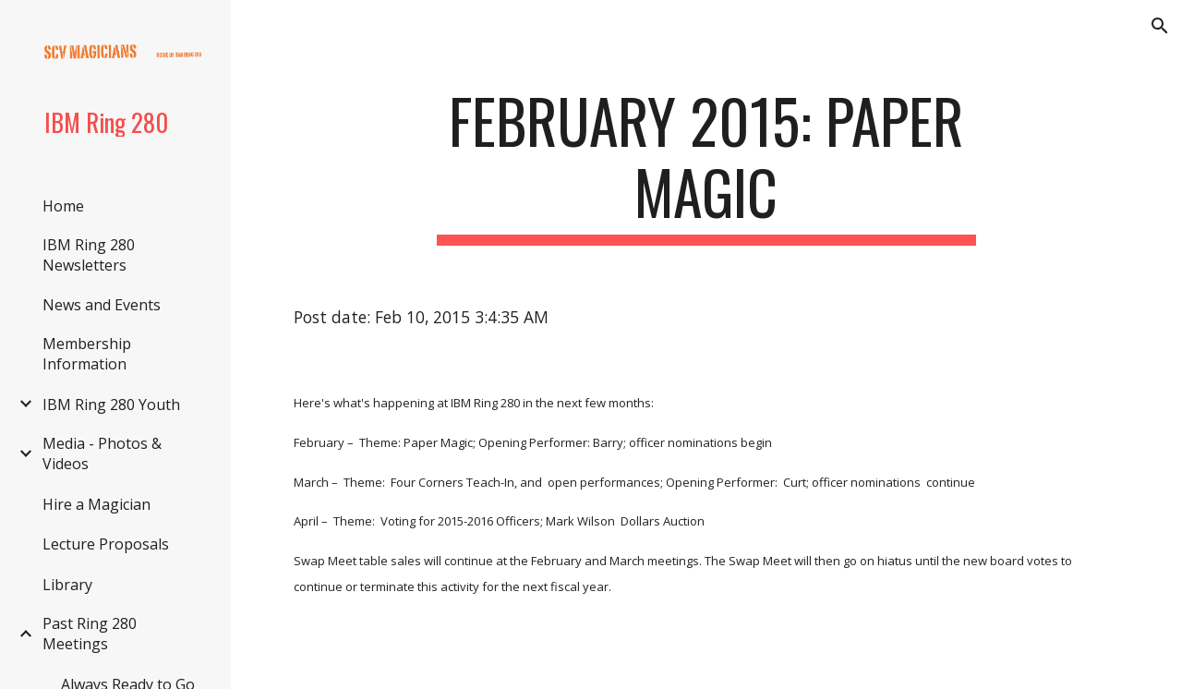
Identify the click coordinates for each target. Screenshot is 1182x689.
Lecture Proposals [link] (105, 544)
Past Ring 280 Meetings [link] (89, 633)
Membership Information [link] (86, 353)
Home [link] (63, 206)
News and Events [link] (101, 305)
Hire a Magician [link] (96, 504)
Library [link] (67, 584)
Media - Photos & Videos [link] (102, 453)
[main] (706, 165)
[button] (1160, 26)
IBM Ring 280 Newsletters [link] (88, 255)
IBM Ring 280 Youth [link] (111, 404)
